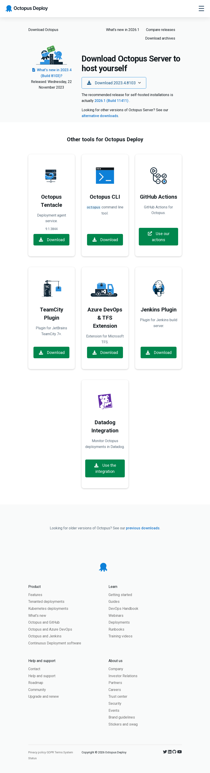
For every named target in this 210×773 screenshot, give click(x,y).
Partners (115, 683)
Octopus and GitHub (44, 622)
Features (35, 595)
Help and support (41, 676)
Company (116, 669)
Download (51, 239)
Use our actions (158, 236)
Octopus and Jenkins (44, 636)
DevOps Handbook (123, 608)
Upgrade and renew (43, 696)
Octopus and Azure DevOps (50, 629)
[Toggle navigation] (201, 9)
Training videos (120, 636)
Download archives (160, 38)
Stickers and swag (123, 724)
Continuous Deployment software (54, 643)
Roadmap (35, 683)
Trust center (118, 696)
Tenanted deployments (46, 601)
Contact (34, 669)
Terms (59, 752)
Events (114, 710)
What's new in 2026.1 (122, 30)
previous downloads (143, 528)
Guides (114, 601)
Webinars (116, 615)
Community (37, 690)
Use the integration (105, 468)
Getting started (120, 595)
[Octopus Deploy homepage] (26, 8)
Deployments (119, 622)
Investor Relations (123, 676)
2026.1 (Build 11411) (111, 101)
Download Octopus (43, 30)
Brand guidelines (122, 717)
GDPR (50, 752)
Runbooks (116, 629)
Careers (115, 690)
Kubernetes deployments (48, 608)
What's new (37, 615)
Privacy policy (37, 752)
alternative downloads (100, 116)
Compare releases (160, 30)
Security (115, 703)
